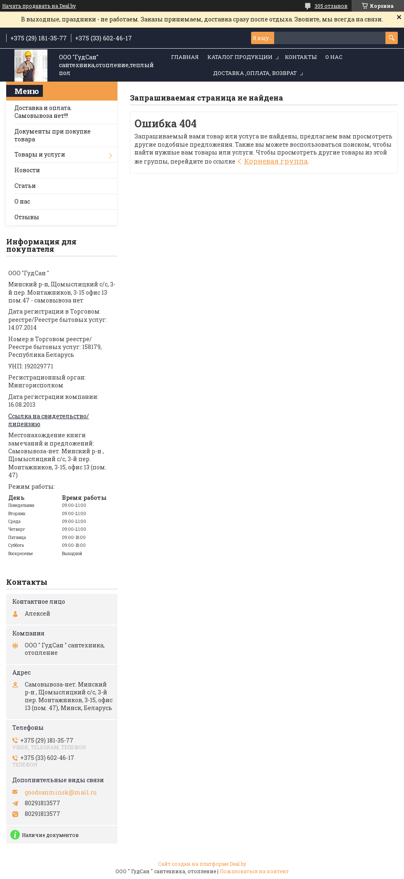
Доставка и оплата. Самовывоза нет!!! (43, 112)
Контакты (301, 57)
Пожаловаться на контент (254, 871)
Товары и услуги (39, 154)
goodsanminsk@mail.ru (60, 792)
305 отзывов (331, 5)
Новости (27, 170)
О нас (334, 57)
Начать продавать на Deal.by (39, 6)
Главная (185, 57)
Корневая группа (276, 161)
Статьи (25, 186)
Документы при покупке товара (52, 135)
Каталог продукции (239, 57)
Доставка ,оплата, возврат (255, 73)
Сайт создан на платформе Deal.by (202, 863)
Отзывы (26, 217)
